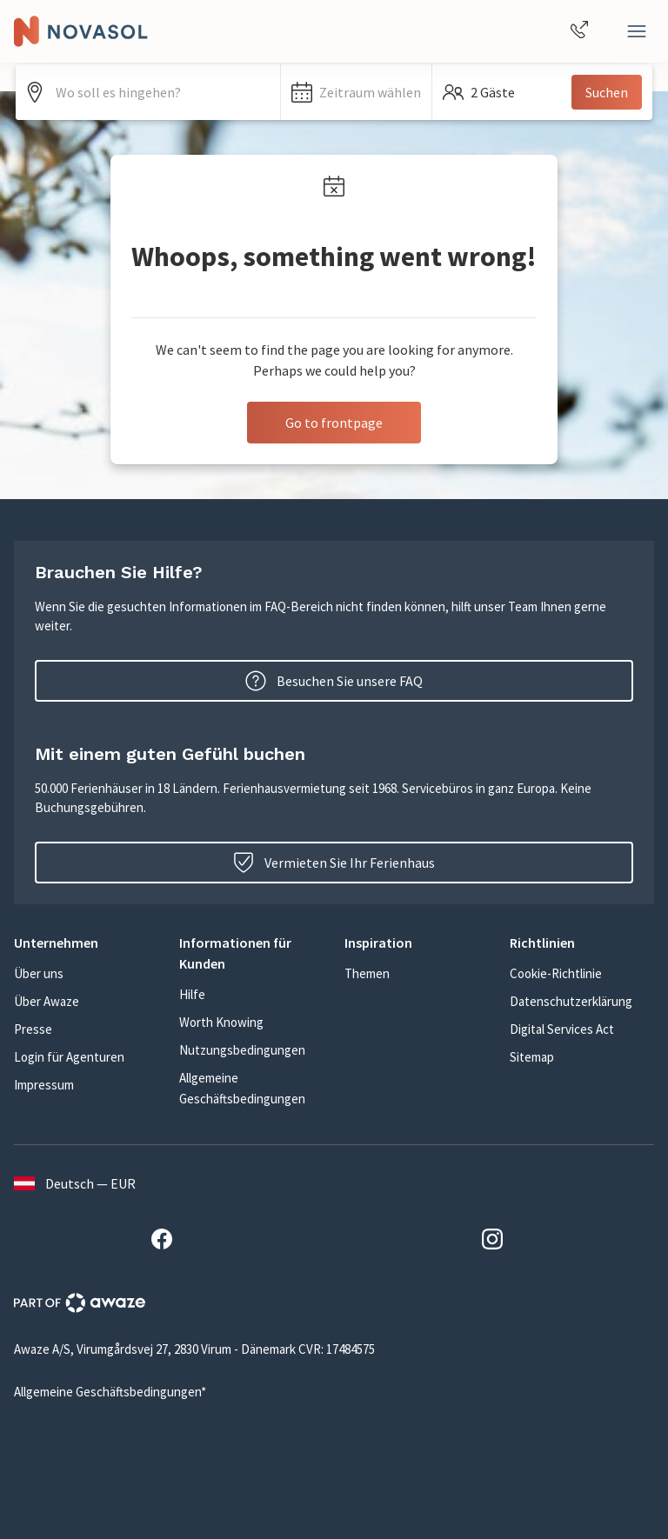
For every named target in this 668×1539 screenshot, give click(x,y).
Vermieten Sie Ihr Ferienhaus (334, 862)
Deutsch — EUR (75, 1183)
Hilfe (192, 994)
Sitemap (532, 1057)
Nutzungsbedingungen (242, 1050)
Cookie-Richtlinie (556, 973)
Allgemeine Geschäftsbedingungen (242, 1088)
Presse (33, 1029)
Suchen (606, 92)
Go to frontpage (334, 422)
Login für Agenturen (69, 1057)
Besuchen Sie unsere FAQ (334, 680)
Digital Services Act (562, 1029)
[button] (356, 92)
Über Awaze (46, 1001)
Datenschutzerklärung (571, 1001)
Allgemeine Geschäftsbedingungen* (110, 1391)
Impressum (44, 1084)
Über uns (38, 973)
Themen (367, 973)
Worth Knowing (221, 1022)
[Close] (636, 31)
